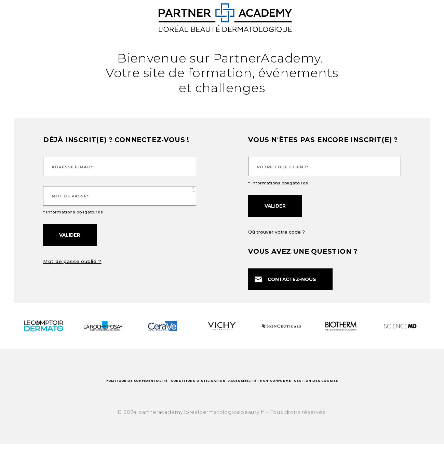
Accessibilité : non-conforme (331, 387)
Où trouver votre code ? (276, 232)
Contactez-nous (285, 279)
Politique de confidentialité (112, 387)
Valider (69, 235)
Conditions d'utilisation (221, 387)
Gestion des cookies (222, 405)
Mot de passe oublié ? (72, 261)
